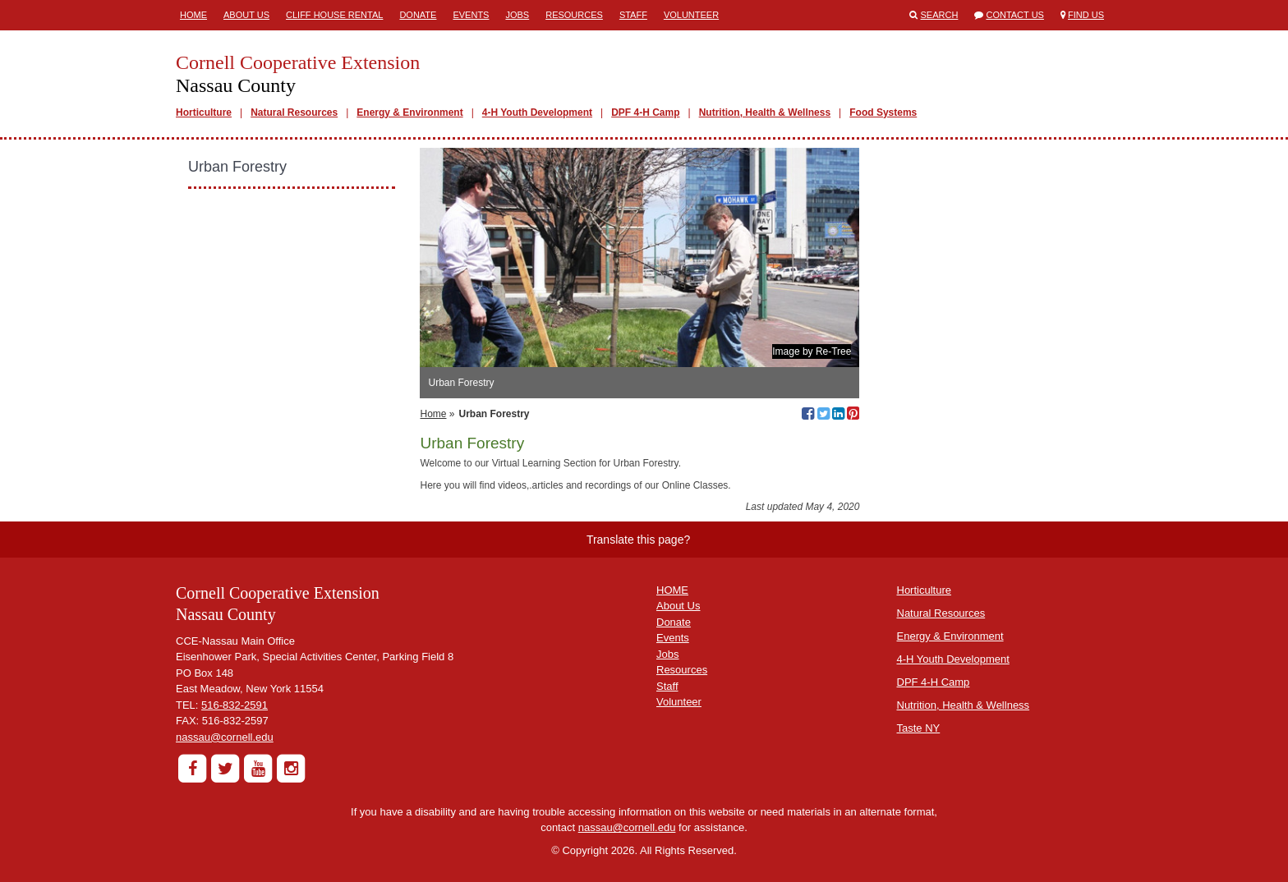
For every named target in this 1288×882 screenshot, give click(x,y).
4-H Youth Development (537, 112)
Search (940, 15)
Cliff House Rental (334, 15)
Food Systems (883, 112)
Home (193, 15)
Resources (574, 15)
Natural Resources (294, 112)
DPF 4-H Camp (645, 112)
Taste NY (919, 728)
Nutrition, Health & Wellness (764, 112)
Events (471, 15)
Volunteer (691, 15)
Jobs (517, 15)
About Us (246, 15)
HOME (672, 590)
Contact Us (1015, 15)
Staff (633, 15)
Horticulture (204, 112)
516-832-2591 (234, 705)
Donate (417, 15)
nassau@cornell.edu (225, 737)
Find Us (1086, 15)
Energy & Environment (409, 112)
